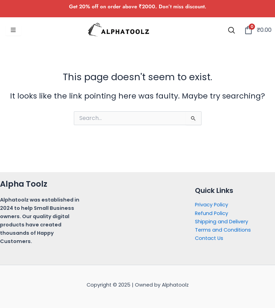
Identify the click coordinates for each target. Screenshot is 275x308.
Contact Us (209, 238)
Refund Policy (211, 213)
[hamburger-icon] (13, 30)
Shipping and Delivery (221, 221)
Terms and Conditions (223, 229)
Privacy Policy (211, 204)
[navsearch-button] (231, 31)
